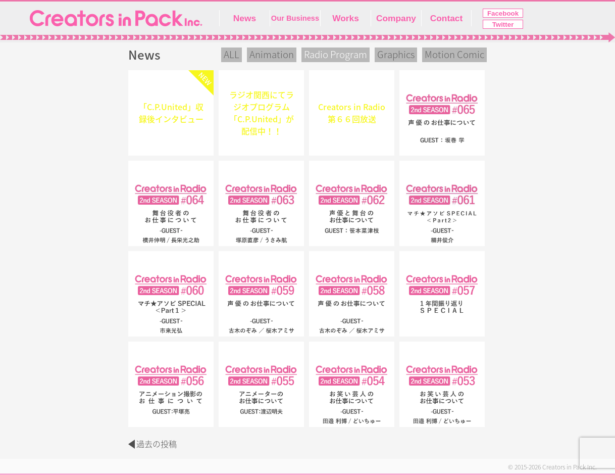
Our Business (295, 18)
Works (345, 18)
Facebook (503, 13)
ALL (231, 54)
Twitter (503, 24)
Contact (446, 18)
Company (396, 18)
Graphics (396, 54)
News (244, 18)
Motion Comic (454, 54)
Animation (271, 54)
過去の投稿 (156, 444)
